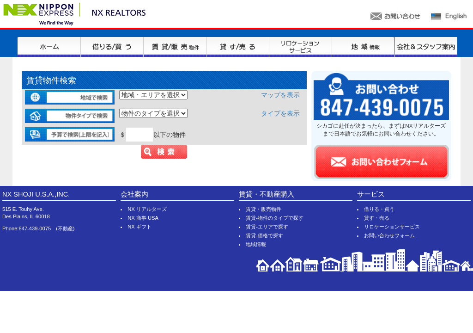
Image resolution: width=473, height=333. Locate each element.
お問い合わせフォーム (389, 235)
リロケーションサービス (392, 226)
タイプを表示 (280, 113)
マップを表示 (280, 95)
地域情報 (256, 244)
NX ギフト (139, 226)
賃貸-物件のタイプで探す (274, 218)
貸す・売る (376, 218)
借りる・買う (379, 209)
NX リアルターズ (147, 209)
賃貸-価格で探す (264, 235)
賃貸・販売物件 (263, 209)
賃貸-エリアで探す (267, 226)
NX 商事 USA (142, 218)
